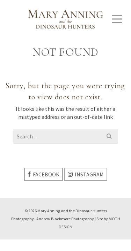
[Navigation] (117, 19)
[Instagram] (85, 174)
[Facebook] (43, 174)
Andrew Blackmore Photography (65, 218)
